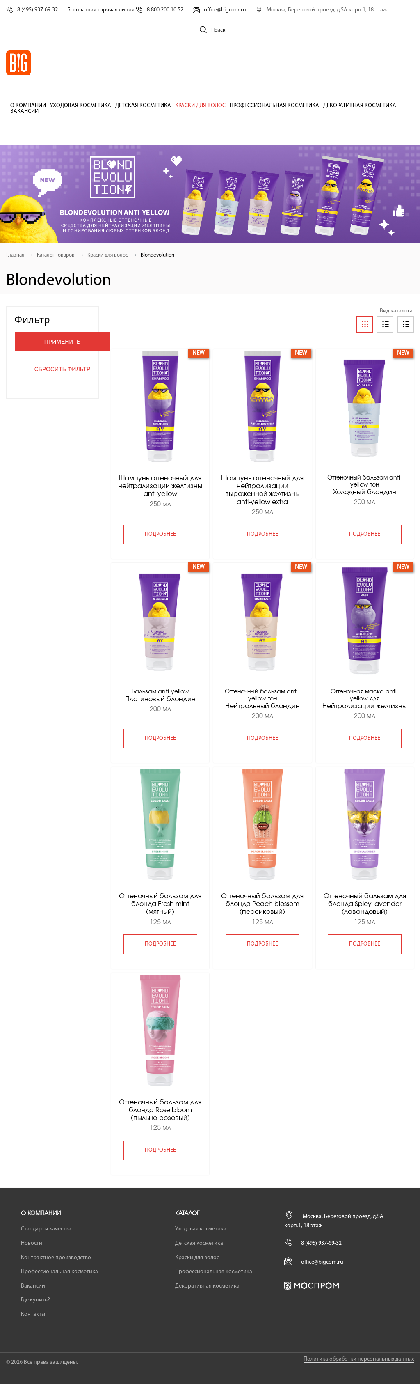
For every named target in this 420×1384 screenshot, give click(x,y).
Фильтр (32, 319)
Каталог (187, 1213)
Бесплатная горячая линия (125, 10)
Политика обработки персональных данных (359, 1359)
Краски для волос (200, 106)
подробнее (160, 534)
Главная (15, 255)
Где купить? (35, 1300)
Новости (31, 1243)
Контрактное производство (56, 1258)
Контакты (33, 1314)
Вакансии (24, 112)
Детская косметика (143, 106)
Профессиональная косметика (274, 106)
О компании (28, 106)
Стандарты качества (46, 1229)
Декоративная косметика (359, 106)
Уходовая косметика (80, 106)
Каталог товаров (56, 255)
